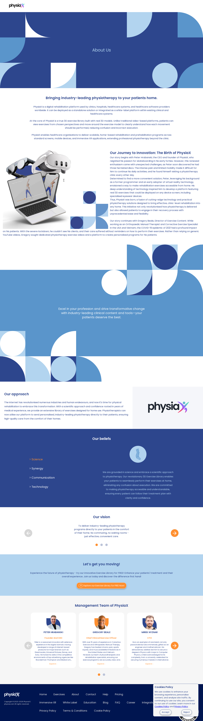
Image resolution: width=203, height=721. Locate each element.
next (175, 533)
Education (90, 702)
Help (105, 694)
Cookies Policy (162, 706)
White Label (86, 6)
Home (43, 694)
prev (28, 533)
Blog (105, 702)
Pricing (49, 6)
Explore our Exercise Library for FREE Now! (101, 585)
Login (169, 6)
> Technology (38, 487)
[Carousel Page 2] (101, 544)
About (75, 694)
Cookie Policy (102, 710)
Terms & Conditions (75, 710)
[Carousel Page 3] (106, 544)
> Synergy (36, 468)
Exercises (35, 6)
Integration (148, 702)
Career (131, 702)
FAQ (117, 702)
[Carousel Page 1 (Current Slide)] (96, 544)
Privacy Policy (181, 706)
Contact (91, 694)
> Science (36, 459)
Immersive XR (66, 6)
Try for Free (184, 6)
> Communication (42, 478)
